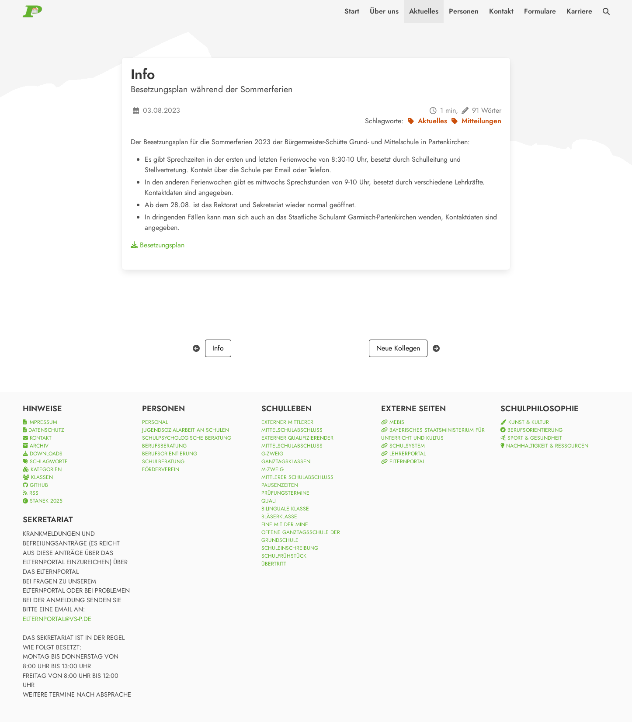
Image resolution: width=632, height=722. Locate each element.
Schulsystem (403, 446)
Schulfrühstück (283, 556)
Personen (464, 11)
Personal (155, 422)
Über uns (384, 11)
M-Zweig (272, 469)
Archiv (36, 446)
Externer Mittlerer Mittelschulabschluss (292, 426)
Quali (268, 501)
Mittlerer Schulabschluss (297, 477)
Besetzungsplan (157, 245)
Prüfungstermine (285, 493)
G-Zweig (272, 454)
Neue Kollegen (398, 348)
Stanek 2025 (43, 501)
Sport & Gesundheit (531, 438)
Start (351, 11)
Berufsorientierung (169, 454)
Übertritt (273, 564)
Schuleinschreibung (289, 548)
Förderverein (160, 469)
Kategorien (42, 469)
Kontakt (501, 11)
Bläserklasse (279, 517)
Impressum (40, 422)
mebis (392, 422)
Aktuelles (423, 11)
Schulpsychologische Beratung (186, 438)
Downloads (43, 454)
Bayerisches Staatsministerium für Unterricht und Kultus (433, 434)
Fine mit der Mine (284, 524)
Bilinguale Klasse (285, 509)
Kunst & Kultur (524, 422)
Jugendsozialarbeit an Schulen (185, 430)
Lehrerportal (403, 454)
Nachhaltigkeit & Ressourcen (544, 446)
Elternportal (403, 461)
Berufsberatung (164, 446)
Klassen (38, 477)
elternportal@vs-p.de (57, 618)
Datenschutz (43, 430)
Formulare (540, 11)
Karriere (579, 11)
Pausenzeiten (279, 485)
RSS (30, 493)
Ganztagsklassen (285, 461)
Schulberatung (163, 461)
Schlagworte (45, 461)
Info (218, 348)
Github (35, 485)
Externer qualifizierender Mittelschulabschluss (297, 442)
